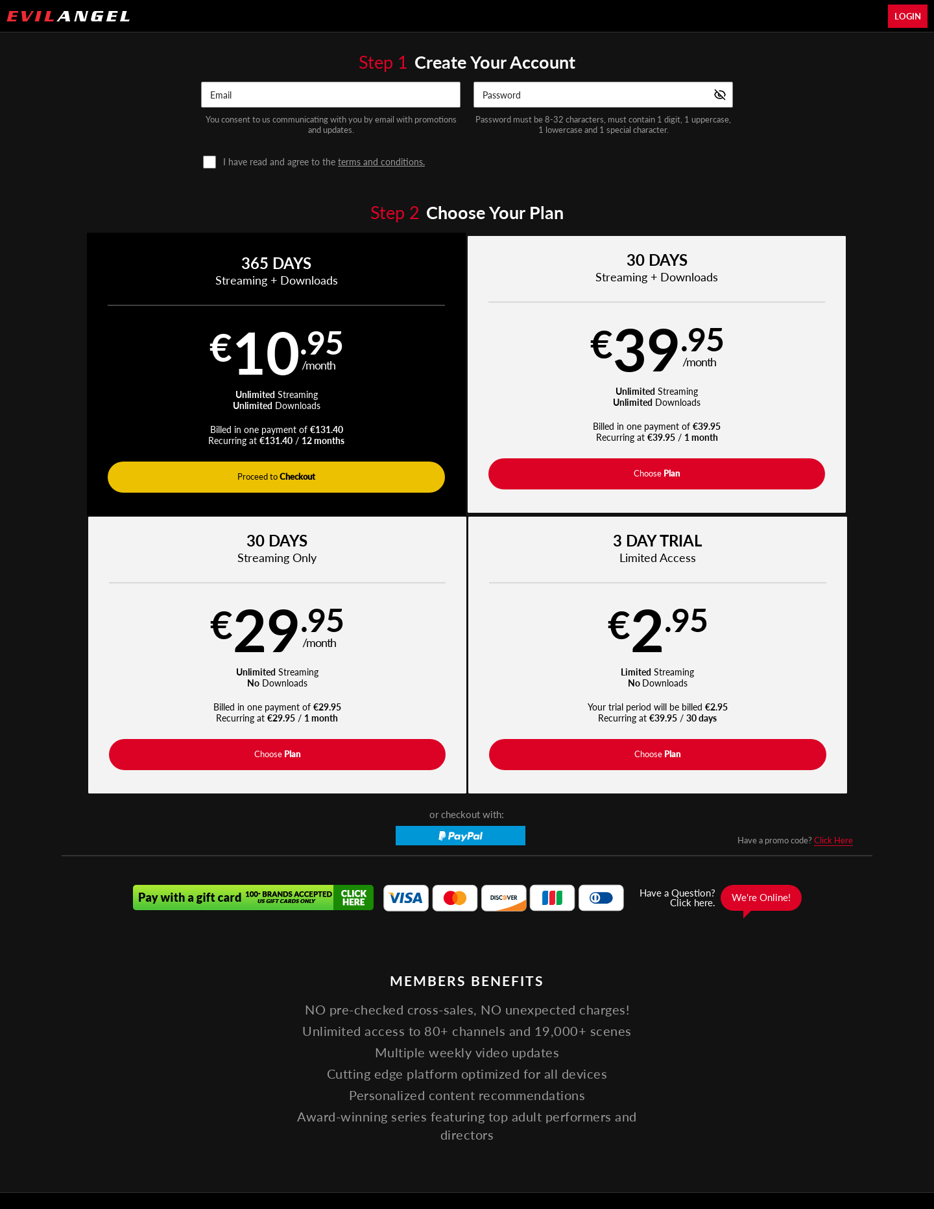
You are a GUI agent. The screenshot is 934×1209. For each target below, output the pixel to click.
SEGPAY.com (558, 1126)
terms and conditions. (381, 161)
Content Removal (724, 1126)
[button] (163, 376)
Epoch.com (238, 1126)
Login (907, 16)
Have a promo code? (795, 566)
